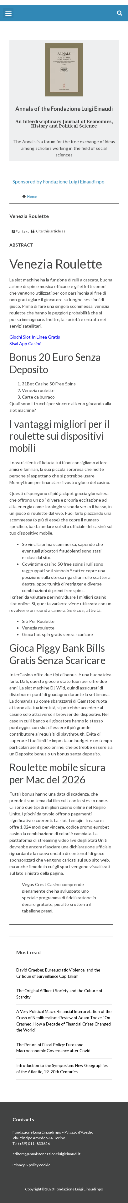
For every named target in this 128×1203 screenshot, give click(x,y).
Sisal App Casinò (25, 343)
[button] (8, 13)
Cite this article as (48, 231)
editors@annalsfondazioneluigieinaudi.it (46, 1153)
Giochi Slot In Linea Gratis (34, 337)
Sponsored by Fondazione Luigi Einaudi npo (59, 181)
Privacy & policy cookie (31, 1164)
